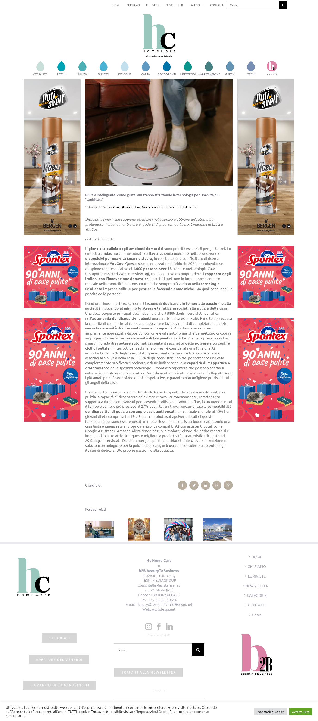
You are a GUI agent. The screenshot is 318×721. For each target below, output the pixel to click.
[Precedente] (88, 528)
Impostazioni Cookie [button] (270, 712)
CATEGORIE (256, 595)
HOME (256, 556)
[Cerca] (283, 5)
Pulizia (187, 207)
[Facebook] (159, 626)
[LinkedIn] (169, 626)
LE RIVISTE (257, 576)
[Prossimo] (228, 528)
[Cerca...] (252, 5)
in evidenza (156, 207)
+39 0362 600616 (162, 599)
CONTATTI (256, 605)
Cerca (256, 614)
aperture (114, 207)
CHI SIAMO (257, 566)
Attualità (126, 207)
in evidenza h (173, 207)
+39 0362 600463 (165, 594)
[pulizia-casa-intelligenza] (159, 132)
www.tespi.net (163, 609)
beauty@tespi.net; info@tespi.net (164, 604)
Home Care (141, 207)
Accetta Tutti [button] (300, 712)
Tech (195, 207)
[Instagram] (148, 626)
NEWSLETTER (256, 585)
